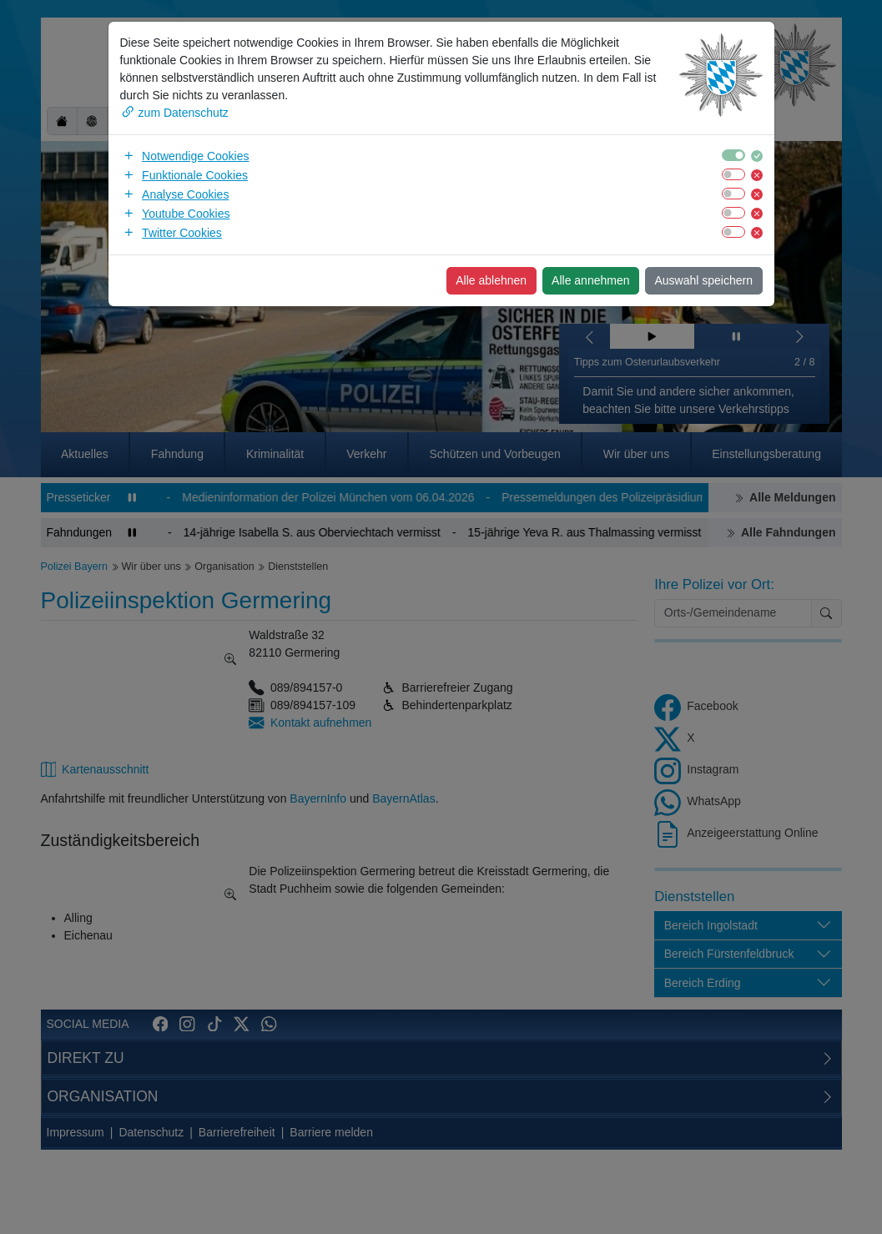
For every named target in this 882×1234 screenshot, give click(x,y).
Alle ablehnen (491, 280)
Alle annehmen (590, 280)
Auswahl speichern (703, 280)
